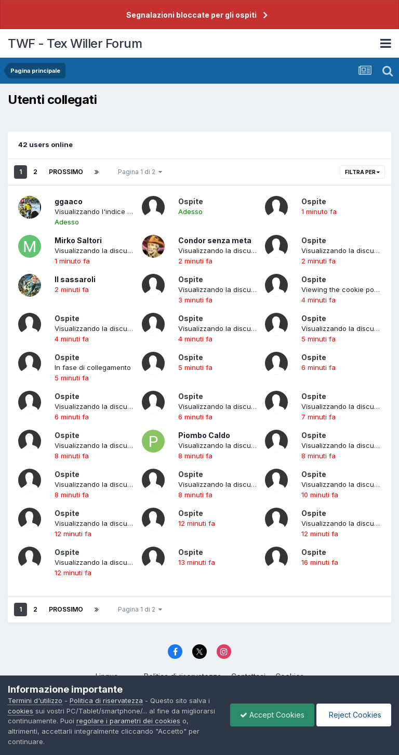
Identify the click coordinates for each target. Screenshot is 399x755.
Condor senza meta (214, 240)
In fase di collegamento (93, 367)
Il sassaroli (75, 279)
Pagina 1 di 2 (140, 172)
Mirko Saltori (78, 240)
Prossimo (66, 172)
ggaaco (69, 201)
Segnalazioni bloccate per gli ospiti (191, 14)
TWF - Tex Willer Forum (75, 43)
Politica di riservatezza (106, 700)
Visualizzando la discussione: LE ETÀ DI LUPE (128, 523)
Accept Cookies (269, 714)
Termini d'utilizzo (35, 700)
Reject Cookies (353, 714)
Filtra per (362, 172)
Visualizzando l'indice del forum (106, 211)
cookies (20, 711)
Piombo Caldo (204, 435)
